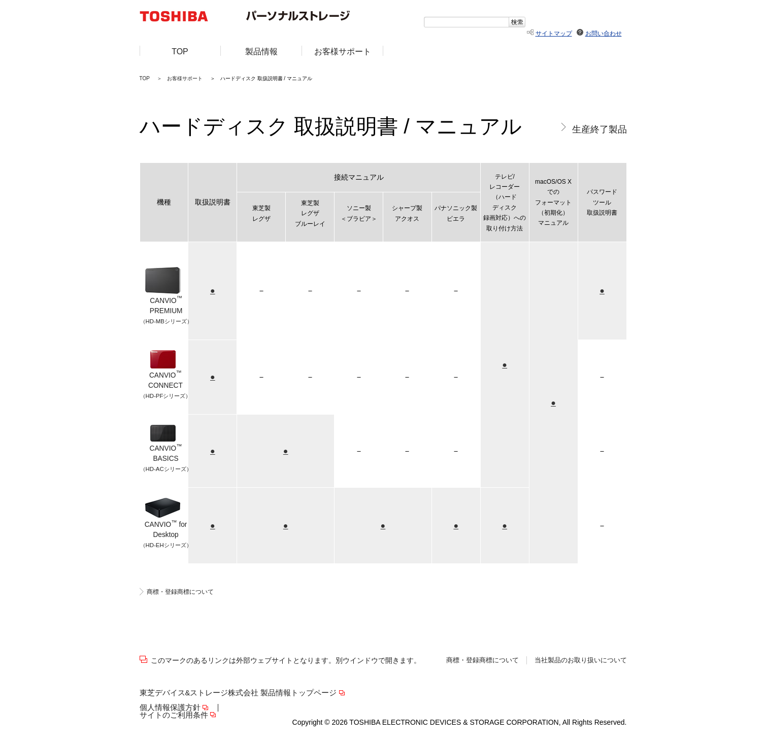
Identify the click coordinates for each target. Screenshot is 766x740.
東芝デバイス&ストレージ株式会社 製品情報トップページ (238, 693)
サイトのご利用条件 (174, 715)
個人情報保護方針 (170, 708)
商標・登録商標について (180, 591)
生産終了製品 (599, 129)
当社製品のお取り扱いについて (581, 660)
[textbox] (466, 22)
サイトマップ (554, 33)
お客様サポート (185, 78)
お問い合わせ (603, 33)
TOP (145, 78)
